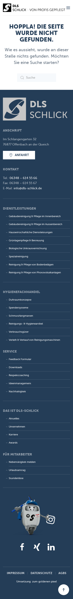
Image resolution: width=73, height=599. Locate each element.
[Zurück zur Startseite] (34, 7)
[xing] (36, 547)
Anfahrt (19, 155)
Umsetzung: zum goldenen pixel (36, 581)
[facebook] (22, 547)
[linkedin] (51, 547)
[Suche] (36, 77)
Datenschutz (41, 573)
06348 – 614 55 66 (23, 178)
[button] (68, 7)
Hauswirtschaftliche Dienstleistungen (31, 232)
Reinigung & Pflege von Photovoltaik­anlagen (35, 272)
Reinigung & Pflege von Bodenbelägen (31, 264)
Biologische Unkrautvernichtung (28, 248)
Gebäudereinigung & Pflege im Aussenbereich (35, 224)
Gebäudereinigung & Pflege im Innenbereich (35, 216)
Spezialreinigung (18, 256)
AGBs (62, 573)
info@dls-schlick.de (28, 188)
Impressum (16, 573)
